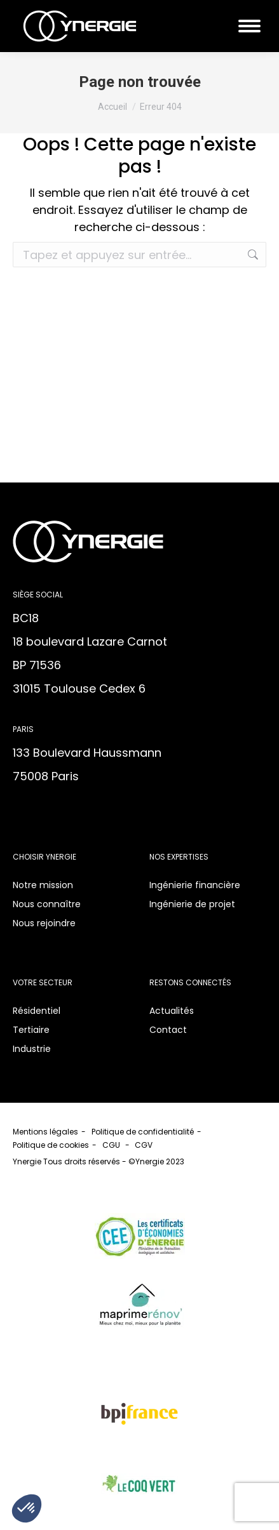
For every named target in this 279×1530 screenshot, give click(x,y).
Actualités (171, 1010)
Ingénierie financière (194, 885)
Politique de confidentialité (143, 1131)
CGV (144, 1145)
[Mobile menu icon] (249, 26)
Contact (168, 1029)
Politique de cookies (51, 1145)
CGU (112, 1145)
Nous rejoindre (44, 923)
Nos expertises (178, 856)
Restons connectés (190, 982)
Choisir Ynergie (44, 856)
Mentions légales (45, 1131)
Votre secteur (42, 982)
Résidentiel (36, 1010)
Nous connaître (47, 904)
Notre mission (43, 885)
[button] (26, 1508)
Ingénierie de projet (192, 904)
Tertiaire (31, 1029)
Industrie (32, 1048)
